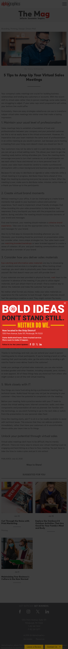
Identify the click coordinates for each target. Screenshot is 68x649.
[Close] (64, 303)
